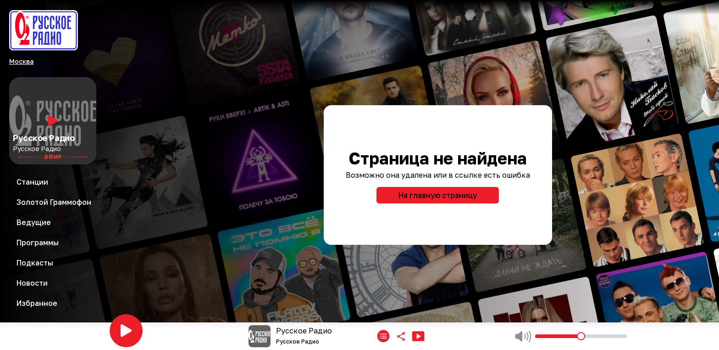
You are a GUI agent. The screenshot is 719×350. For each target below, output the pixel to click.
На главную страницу (437, 195)
